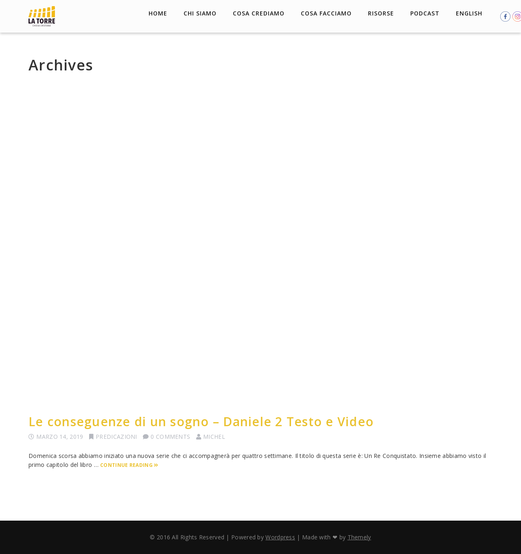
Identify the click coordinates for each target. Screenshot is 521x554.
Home (158, 13)
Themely (359, 537)
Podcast (425, 13)
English (469, 13)
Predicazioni (116, 436)
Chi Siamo (200, 13)
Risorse (381, 13)
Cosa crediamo (259, 13)
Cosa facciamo (326, 13)
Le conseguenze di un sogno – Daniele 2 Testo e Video (201, 421)
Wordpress (280, 537)
